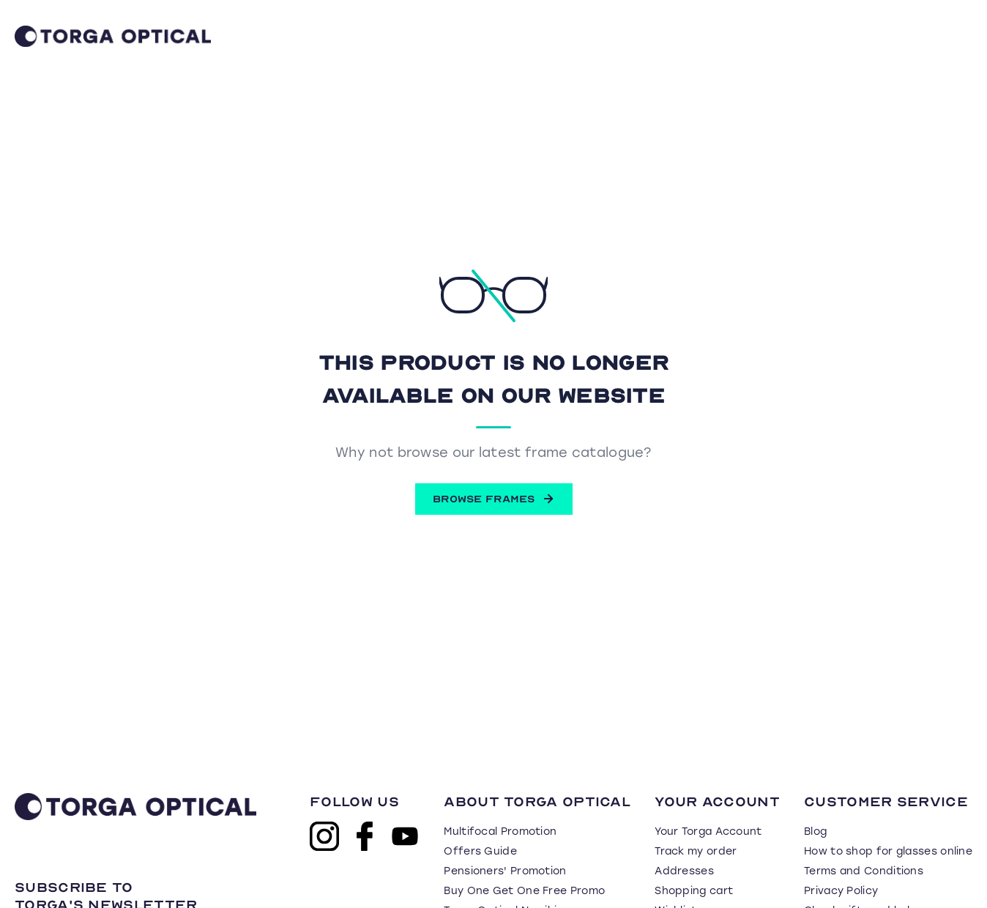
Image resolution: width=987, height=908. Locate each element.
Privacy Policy (841, 891)
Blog (815, 831)
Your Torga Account (708, 831)
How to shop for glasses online (888, 851)
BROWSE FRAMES (494, 498)
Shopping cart (694, 891)
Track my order (696, 851)
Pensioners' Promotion (505, 871)
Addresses (684, 871)
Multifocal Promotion (500, 831)
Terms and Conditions (863, 871)
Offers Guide (480, 851)
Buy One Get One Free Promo (524, 891)
